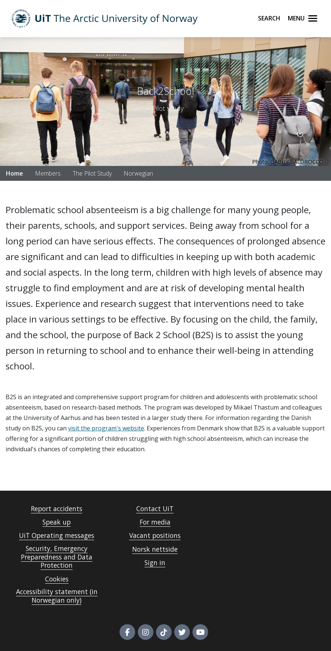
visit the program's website (106, 428)
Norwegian (138, 173)
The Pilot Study (92, 173)
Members (48, 173)
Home (14, 173)
